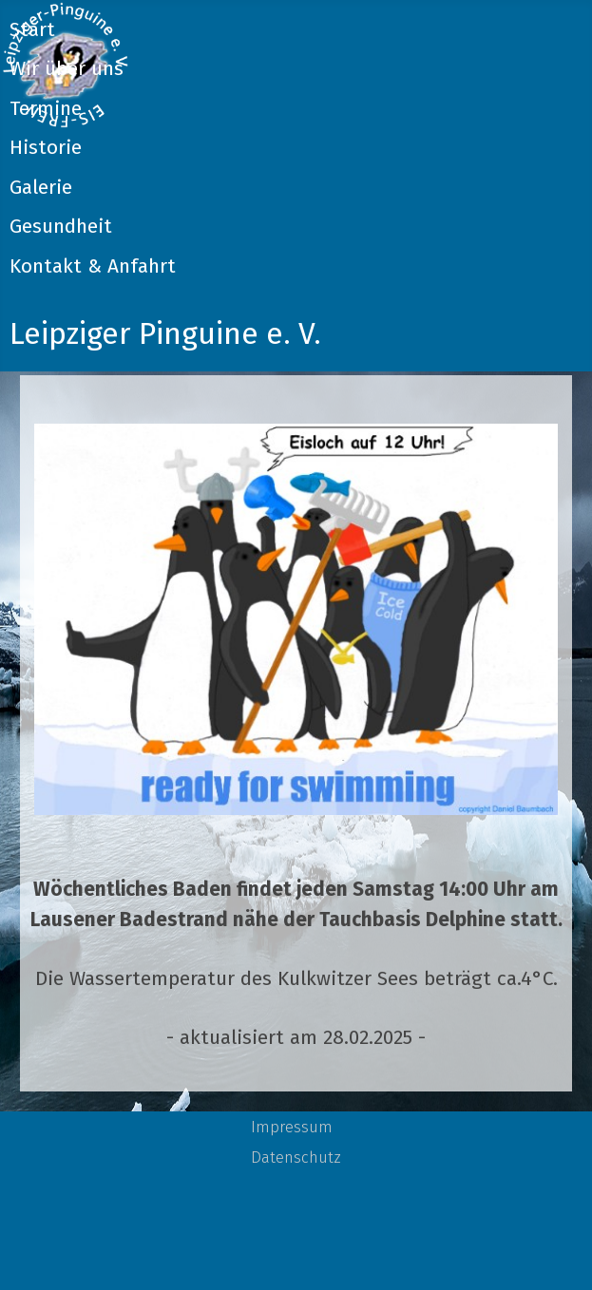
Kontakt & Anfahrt (93, 266)
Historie (46, 148)
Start (32, 30)
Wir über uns (67, 69)
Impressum (292, 1126)
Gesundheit (61, 226)
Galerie (41, 187)
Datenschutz (296, 1157)
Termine (46, 109)
